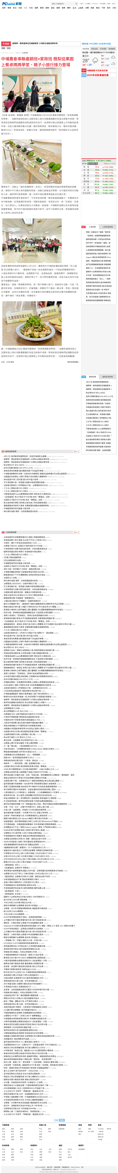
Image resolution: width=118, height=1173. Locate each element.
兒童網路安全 (66, 1167)
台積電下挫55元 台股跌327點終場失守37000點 (23, 546)
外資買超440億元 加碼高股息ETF (17, 987)
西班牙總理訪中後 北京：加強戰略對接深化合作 (23, 1094)
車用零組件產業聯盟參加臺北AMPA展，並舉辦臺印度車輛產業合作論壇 (33, 871)
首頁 (4, 8)
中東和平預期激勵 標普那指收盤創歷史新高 (21, 717)
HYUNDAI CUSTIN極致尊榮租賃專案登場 (21, 943)
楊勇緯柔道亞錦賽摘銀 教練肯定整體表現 (102, 300)
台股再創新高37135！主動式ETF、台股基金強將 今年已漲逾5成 (30, 1045)
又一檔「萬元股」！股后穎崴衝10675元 (20, 746)
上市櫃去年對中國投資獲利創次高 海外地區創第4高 (25, 920)
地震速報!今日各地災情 (97, 70)
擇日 (79, 1134)
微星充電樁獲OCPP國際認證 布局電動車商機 (22, 726)
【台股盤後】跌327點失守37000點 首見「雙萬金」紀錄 (27, 497)
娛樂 (63, 8)
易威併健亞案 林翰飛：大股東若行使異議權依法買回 (25, 1007)
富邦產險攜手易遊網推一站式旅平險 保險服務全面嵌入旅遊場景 (30, 784)
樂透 (89, 1129)
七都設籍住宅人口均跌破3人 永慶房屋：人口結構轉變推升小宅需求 (31, 792)
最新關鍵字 (81, 1149)
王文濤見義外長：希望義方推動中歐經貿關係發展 (24, 482)
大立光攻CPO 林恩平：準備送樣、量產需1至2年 (24, 1091)
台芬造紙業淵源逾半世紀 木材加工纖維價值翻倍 (23, 1100)
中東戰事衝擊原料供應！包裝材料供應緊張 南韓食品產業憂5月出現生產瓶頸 (35, 474)
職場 (42, 8)
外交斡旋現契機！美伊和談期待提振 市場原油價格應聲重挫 (28, 801)
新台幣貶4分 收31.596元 (95, 393)
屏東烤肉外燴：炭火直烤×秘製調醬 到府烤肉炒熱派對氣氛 (28, 795)
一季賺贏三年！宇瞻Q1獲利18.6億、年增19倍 (23, 940)
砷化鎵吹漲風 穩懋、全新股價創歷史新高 (102, 450)
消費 (87, 8)
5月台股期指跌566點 (12, 560)
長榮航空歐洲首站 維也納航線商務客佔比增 (21, 949)
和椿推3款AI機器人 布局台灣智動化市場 (20, 952)
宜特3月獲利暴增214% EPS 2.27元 (99, 396)
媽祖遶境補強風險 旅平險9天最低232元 (20, 752)
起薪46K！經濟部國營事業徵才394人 (19, 758)
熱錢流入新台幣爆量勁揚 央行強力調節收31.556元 (24, 1048)
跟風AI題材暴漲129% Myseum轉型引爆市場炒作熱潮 (25, 819)
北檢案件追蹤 (105, 44)
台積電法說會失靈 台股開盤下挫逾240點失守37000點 (26, 772)
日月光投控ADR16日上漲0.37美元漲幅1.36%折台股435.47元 (29, 859)
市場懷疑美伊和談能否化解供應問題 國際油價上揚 (24, 888)
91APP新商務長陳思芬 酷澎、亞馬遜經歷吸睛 (23, 917)
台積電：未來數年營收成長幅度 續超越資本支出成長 (25, 1103)
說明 (108, 4)
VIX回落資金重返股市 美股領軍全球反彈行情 (22, 691)
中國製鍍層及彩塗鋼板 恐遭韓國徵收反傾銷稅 (22, 1013)
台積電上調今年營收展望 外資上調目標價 (21, 743)
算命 (79, 1129)
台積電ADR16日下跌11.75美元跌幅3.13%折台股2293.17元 (28, 874)
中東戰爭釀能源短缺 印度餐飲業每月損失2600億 (24, 572)
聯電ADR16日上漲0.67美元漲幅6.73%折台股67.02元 (25, 862)
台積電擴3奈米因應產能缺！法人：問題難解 (22, 755)
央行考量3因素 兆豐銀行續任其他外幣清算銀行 (23, 984)
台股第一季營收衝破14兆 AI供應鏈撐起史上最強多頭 (25, 816)
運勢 (47, 8)
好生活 (70, 1149)
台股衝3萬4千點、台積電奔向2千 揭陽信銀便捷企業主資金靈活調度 (31, 781)
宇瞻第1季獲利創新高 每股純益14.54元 (20, 969)
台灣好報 (25, 53)
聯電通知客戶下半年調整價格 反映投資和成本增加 (24, 575)
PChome (95, 4)
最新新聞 (89, 377)
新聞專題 (62, 1125)
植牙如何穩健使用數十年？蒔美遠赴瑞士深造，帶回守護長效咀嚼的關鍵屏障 (35, 804)
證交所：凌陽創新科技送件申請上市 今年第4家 (23, 1106)
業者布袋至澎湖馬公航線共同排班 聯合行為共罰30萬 (25, 1024)
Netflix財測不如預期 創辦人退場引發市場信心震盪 (24, 830)
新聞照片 (34, 1145)
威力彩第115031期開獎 (13, 911)
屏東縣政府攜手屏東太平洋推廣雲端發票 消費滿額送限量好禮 (29, 618)
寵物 (21, 1129)
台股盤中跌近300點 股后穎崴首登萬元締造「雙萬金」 (26, 732)
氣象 (99, 1125)
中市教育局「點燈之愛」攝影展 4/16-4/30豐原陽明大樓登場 (28, 1051)
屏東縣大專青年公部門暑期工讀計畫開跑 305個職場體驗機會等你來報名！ (34, 610)
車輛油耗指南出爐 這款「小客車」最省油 (21, 761)
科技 (31, 8)
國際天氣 (100, 1137)
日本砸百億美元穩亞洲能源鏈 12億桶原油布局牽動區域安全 (28, 676)
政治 (14, 8)
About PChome (75, 1167)
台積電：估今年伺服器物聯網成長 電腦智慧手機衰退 (25, 908)
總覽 (60, 1149)
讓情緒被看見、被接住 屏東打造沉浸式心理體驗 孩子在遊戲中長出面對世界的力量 (38, 624)
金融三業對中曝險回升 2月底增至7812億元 (21, 882)
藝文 (69, 1152)
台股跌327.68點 (10, 578)
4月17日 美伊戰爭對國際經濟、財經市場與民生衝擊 (25, 456)
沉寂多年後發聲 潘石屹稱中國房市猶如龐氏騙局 (23, 723)
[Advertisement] (41, 383)
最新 (3, 1129)
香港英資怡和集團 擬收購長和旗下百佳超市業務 (23, 471)
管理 (60, 1157)
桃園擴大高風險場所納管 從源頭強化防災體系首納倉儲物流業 (29, 1036)
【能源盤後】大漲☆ (12, 891)
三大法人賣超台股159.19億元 (97, 422)
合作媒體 (102, 4)
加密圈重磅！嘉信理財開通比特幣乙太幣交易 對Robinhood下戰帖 (31, 821)
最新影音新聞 (107, 377)
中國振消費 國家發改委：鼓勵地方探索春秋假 (22, 592)
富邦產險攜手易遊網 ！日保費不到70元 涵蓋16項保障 (26, 813)
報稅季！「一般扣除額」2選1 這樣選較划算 (22, 763)
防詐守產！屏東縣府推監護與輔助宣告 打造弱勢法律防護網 (28, 613)
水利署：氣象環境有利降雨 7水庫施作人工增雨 (23, 1082)
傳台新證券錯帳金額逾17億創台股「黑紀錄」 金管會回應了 (28, 1059)
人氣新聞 (89, 227)
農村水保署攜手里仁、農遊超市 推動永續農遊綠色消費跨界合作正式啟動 (34, 604)
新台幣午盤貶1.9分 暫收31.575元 (17, 737)
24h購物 (87, 4)
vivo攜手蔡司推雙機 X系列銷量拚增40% (20, 1010)
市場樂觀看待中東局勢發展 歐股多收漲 (20, 885)
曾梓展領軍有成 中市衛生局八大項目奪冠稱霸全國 (24, 946)
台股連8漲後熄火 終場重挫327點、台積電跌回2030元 (26, 485)
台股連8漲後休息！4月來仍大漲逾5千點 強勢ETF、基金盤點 (28, 633)
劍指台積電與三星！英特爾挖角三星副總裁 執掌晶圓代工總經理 (30, 798)
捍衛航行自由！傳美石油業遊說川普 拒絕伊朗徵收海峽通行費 (29, 650)
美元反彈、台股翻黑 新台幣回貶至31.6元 (21, 740)
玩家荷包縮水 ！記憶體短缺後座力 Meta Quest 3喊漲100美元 (29, 749)
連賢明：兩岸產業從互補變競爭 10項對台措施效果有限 (35, 44)
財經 (25, 8)
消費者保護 (57, 1167)
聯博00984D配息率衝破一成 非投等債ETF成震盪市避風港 (27, 697)
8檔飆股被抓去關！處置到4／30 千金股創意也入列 (24, 848)
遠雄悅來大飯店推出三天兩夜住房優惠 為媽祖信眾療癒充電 (28, 850)
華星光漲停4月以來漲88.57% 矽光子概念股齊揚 (23, 595)
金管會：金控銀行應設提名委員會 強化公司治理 (23, 966)
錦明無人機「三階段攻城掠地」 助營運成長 (21, 1111)
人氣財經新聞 (107, 227)
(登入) (114, 4)
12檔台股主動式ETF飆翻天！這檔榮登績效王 (22, 601)
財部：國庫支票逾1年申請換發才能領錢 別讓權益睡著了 (27, 1068)
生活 (74, 8)
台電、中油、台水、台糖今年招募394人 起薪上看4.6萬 (26, 807)
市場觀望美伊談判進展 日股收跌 (98, 447)
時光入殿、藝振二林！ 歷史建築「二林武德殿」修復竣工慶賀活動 (31, 1062)
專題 (9, 8)
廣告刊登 (49, 1167)
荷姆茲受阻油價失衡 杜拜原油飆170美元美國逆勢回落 (26, 653)
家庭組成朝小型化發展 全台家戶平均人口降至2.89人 (25, 540)
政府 (108, 8)
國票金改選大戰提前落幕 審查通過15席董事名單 (23, 964)
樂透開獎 (112, 49)
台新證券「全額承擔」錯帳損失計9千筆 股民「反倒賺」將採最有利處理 (33, 1065)
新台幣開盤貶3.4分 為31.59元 (16, 711)
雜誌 (98, 8)
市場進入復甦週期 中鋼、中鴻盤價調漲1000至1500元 (26, 1097)
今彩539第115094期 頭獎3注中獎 (17, 903)
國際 (36, 8)
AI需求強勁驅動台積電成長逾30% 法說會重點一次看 (25, 961)
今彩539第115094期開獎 (14, 914)
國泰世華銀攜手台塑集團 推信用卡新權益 (21, 906)
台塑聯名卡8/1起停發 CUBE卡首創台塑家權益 (23, 833)
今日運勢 (93, 44)
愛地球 (70, 1157)
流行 (21, 1139)
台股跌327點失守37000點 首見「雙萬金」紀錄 (23, 500)
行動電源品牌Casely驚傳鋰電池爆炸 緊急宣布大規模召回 (27, 494)
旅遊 (92, 8)
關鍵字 (81, 1145)
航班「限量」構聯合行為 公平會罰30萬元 (21, 1001)
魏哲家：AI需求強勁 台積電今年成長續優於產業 (23, 923)
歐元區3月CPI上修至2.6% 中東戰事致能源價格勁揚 (25, 972)
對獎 (90, 1125)
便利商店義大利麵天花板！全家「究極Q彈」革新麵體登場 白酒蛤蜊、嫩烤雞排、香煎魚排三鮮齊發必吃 (46, 775)
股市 (81, 4)
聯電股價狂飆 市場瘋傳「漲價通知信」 (20, 598)
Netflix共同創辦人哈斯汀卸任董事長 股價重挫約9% (24, 842)
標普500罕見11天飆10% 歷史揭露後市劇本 (21, 998)
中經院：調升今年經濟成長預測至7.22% (20, 543)
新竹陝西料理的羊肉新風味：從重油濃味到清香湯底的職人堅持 (30, 790)
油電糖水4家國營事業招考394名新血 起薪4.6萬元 (24, 729)
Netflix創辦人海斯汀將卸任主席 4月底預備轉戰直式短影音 (27, 685)
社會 (20, 8)
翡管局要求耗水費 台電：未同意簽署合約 (21, 981)
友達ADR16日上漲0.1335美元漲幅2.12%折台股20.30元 (26, 856)
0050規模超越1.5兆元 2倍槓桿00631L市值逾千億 (24, 1088)
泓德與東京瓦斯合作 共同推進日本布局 (20, 1109)
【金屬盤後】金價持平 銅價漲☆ (17, 868)
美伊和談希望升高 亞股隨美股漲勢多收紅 (21, 1030)
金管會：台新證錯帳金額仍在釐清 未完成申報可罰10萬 (26, 990)
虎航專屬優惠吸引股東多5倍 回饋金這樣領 (21, 845)
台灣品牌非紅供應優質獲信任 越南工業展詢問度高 (24, 537)
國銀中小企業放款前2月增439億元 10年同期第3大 (24, 897)
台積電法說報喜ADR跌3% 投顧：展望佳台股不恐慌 (25, 839)
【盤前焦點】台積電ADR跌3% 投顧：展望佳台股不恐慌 (27, 877)
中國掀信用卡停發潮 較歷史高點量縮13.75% (22, 720)
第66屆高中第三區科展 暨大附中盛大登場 (102, 411)
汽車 (103, 8)
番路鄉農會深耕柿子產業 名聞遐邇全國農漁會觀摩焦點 (26, 506)
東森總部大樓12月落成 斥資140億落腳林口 (21, 975)
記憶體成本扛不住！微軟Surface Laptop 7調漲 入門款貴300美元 (30, 827)
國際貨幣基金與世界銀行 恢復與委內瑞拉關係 (22, 552)
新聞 (3, 48)
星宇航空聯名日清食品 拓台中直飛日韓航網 (21, 1074)
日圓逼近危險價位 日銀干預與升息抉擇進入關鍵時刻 (25, 477)
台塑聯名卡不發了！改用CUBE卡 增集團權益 (22, 1016)
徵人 (82, 1167)
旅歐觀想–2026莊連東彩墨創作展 (17, 1027)
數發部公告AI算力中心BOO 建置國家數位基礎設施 (24, 958)
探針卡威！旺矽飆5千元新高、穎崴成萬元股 (22, 569)
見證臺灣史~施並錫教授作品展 (16, 1039)
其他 (21, 1152)
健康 (58, 8)
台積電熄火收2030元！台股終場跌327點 (20, 584)
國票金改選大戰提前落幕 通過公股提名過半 (21, 1080)
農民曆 (85, 44)
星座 (52, 8)
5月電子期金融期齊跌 (12, 557)
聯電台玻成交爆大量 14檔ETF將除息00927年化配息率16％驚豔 (30, 607)
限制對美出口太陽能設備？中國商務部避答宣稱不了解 (26, 1085)
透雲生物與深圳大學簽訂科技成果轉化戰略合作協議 (25, 778)
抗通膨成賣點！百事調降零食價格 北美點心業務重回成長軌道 (29, 682)
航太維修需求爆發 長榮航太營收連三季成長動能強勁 (25, 503)
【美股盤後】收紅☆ (12, 865)
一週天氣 (100, 1131)
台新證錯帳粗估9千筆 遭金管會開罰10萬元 (21, 879)
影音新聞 (5, 1145)
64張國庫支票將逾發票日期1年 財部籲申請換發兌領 (25, 1019)
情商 (21, 1131)
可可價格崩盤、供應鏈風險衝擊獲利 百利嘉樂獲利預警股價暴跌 (30, 824)
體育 (69, 8)
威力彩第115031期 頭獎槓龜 (15, 900)
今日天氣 (85, 49)
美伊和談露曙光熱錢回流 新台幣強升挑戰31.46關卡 (25, 702)
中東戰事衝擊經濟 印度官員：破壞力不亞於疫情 (23, 955)
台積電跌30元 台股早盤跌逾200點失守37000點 (23, 714)
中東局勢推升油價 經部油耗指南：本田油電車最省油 (25, 549)
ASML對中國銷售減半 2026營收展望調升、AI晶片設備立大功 (29, 769)
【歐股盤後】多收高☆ (13, 894)
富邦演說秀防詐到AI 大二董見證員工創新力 (21, 1042)
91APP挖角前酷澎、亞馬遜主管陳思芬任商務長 (23, 929)
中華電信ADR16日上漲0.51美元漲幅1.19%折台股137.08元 (28, 853)
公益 (69, 1154)
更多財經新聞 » (73, 362)
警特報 (109, 1129)
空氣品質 (94, 49)
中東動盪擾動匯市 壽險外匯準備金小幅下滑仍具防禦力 (26, 694)
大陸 (114, 8)
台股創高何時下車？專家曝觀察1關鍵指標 (21, 995)
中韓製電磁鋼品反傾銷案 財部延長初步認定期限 (23, 1033)
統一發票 (91, 1131)
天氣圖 (100, 1139)
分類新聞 (5, 1125)
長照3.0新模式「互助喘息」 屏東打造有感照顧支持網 (26, 615)
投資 (60, 1154)
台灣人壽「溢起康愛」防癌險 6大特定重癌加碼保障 (25, 810)
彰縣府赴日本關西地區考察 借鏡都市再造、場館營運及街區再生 (30, 1056)
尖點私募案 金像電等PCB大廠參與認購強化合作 (23, 978)
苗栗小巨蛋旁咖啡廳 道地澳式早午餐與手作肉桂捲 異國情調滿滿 (30, 787)
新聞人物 (42, 1125)
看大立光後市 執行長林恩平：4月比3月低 (21, 1071)
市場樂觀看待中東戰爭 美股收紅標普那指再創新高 (24, 836)
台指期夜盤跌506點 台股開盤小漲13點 (19, 734)
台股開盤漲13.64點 (11, 708)
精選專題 (61, 1129)
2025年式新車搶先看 (98, 75)
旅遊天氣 (100, 1134)
